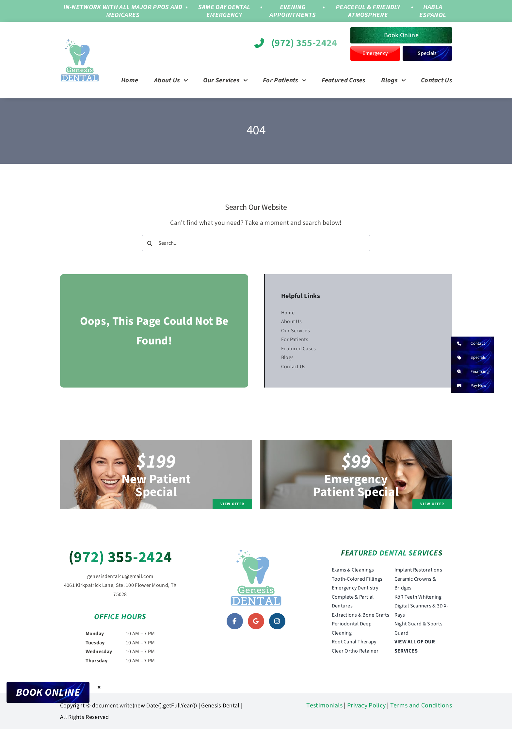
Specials (468, 358)
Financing (470, 372)
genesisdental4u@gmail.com (120, 576)
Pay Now (468, 386)
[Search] (150, 243)
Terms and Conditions (421, 705)
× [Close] (99, 687)
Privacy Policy (366, 705)
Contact (468, 344)
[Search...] (256, 243)
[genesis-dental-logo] (79, 41)
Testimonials (324, 705)
